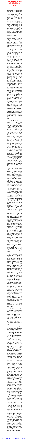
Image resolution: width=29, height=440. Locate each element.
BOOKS (23, 438)
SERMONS (16, 438)
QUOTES (8, 438)
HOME (2, 438)
